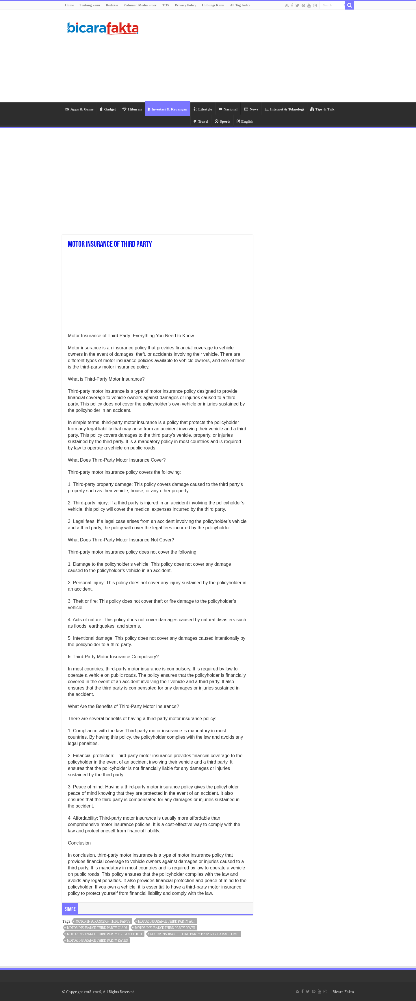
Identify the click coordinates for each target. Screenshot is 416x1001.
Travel (201, 121)
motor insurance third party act (166, 921)
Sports (222, 121)
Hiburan (132, 109)
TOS (165, 5)
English (245, 121)
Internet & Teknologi (284, 109)
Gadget (108, 109)
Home (69, 5)
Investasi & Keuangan (167, 109)
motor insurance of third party (103, 921)
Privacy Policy (185, 5)
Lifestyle (203, 109)
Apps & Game (79, 109)
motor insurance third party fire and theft (104, 934)
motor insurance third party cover (165, 928)
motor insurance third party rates (97, 940)
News (251, 109)
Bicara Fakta (343, 991)
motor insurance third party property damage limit (194, 934)
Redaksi (112, 5)
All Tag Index (240, 5)
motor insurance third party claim (97, 928)
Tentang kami (90, 5)
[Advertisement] (244, 56)
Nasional (227, 109)
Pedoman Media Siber (140, 5)
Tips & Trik (322, 109)
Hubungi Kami (213, 5)
